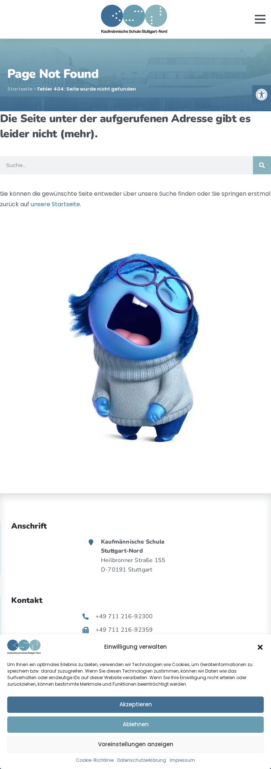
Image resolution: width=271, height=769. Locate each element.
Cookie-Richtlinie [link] (95, 760)
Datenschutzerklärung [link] (141, 760)
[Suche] (262, 165)
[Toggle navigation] (260, 19)
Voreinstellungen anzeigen (135, 744)
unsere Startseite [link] (55, 204)
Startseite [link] (20, 89)
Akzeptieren (135, 704)
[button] (260, 646)
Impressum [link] (182, 760)
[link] (261, 94)
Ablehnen (136, 724)
